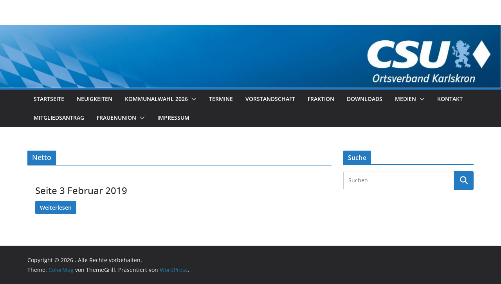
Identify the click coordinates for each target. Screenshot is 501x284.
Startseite (49, 98)
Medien (405, 98)
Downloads (364, 98)
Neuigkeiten (94, 98)
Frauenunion (116, 117)
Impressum (173, 117)
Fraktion (321, 98)
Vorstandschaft (270, 98)
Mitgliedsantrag (59, 117)
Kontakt (450, 98)
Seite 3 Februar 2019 (81, 190)
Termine (221, 98)
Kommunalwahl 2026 (156, 98)
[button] (192, 98)
